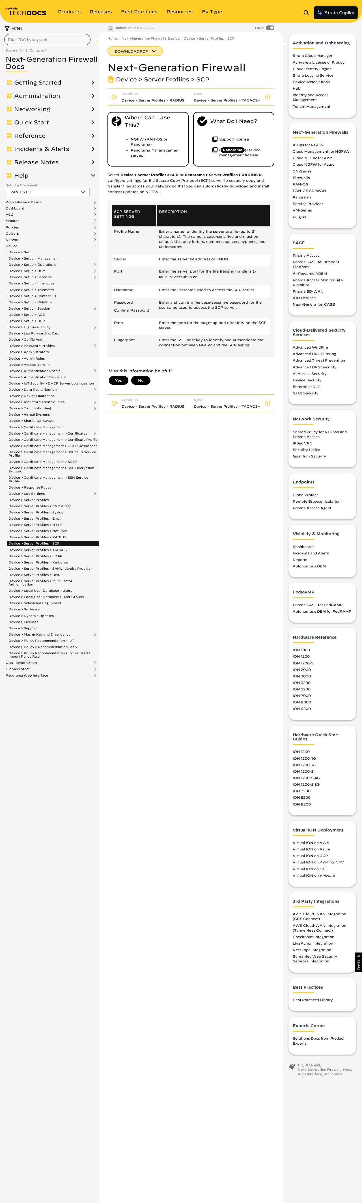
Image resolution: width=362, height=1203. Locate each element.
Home (112, 38)
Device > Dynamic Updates (31, 615)
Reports (300, 559)
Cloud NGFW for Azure (314, 164)
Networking (32, 109)
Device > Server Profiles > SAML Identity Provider (50, 568)
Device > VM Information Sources (36, 402)
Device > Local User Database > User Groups (46, 597)
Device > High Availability (29, 327)
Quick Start (31, 122)
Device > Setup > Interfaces (31, 283)
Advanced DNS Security (315, 367)
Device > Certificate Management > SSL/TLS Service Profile (52, 453)
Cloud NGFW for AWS (313, 158)
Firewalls (301, 178)
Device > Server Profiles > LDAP (35, 556)
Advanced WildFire (310, 347)
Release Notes (36, 162)
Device (11, 246)
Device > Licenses (23, 622)
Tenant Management (311, 106)
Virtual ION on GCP (310, 856)
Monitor (12, 221)
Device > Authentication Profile (34, 371)
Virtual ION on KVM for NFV (318, 862)
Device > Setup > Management (33, 258)
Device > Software (24, 609)
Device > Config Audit (26, 339)
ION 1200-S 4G (306, 778)
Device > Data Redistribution (32, 389)
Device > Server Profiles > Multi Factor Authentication (40, 582)
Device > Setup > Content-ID (32, 296)
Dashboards (303, 546)
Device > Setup (21, 252)
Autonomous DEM (309, 566)
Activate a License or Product (319, 62)
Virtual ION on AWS (311, 843)
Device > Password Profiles (31, 345)
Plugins (299, 217)
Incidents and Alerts (311, 553)
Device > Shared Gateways (30, 420)
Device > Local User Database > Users (40, 590)
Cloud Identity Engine (312, 69)
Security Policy (306, 450)
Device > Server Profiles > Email (34, 518)
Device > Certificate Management (36, 427)
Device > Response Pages (29, 487)
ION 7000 (302, 695)
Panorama (302, 197)
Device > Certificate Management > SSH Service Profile (48, 479)
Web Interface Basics (24, 202)
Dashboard (15, 208)
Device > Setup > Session (29, 308)
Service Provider (308, 204)
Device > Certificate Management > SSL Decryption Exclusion (51, 469)
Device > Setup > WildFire (30, 302)
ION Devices (304, 298)
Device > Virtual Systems (29, 414)
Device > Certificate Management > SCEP (42, 461)
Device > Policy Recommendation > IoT (41, 640)
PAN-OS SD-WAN (309, 191)
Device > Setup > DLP (26, 321)
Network (13, 239)
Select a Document (21, 185)
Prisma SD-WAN (308, 291)
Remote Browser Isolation (317, 501)
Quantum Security (309, 456)
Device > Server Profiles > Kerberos (38, 562)
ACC (9, 214)
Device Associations (311, 82)
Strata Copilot (336, 12)
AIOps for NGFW (308, 145)
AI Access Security (310, 373)
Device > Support (23, 628)
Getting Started (37, 82)
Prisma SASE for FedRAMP (317, 605)
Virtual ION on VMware (314, 875)
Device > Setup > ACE (26, 314)
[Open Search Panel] (308, 12)
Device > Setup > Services (29, 277)
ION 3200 (302, 682)
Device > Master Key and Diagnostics (39, 634)
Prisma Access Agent (312, 508)
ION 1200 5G (304, 765)
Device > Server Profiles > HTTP (35, 524)
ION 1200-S (303, 663)
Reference (30, 136)
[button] (358, 962)
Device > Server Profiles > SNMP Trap (40, 506)
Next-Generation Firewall (143, 38)
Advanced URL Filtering (314, 354)
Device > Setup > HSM (27, 271)
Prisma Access (306, 255)
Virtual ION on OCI (310, 869)
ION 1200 (301, 656)
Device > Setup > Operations (32, 264)
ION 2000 (302, 669)
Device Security (307, 380)
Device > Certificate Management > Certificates (47, 433)
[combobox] (47, 39)
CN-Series (302, 171)
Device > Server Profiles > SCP (34, 543)
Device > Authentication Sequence (37, 377)
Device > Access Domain (28, 364)
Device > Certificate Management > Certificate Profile (53, 439)
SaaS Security (305, 393)
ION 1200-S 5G (306, 784)
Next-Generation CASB (314, 304)
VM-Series (302, 210)
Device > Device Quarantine (31, 396)
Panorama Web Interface (27, 675)
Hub (296, 88)
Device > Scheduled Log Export (34, 603)
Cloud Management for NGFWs (321, 151)
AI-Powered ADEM (310, 273)
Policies (12, 227)
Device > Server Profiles (28, 500)
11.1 (300, 1065)
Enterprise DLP (306, 386)
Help (21, 175)
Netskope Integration (312, 950)
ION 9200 (302, 708)
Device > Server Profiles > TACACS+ (38, 550)
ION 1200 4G (304, 758)
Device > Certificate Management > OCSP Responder (52, 446)
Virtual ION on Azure (311, 849)
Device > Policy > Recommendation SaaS (42, 647)
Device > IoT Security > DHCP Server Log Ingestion (51, 383)
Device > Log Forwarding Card (34, 333)
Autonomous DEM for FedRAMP (322, 611)
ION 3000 (302, 676)
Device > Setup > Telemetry (31, 289)
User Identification (21, 662)
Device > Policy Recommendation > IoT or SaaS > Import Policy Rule (49, 654)
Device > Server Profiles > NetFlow (37, 531)
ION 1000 (301, 650)
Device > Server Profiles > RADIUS (37, 537)
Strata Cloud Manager (312, 55)
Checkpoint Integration (313, 937)
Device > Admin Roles (26, 358)
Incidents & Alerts (41, 149)
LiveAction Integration (313, 943)
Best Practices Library (313, 1000)
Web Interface (310, 1074)
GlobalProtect (18, 669)
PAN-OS (300, 184)
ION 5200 (302, 689)
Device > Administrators (28, 352)
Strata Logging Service (313, 75)
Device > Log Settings (26, 493)
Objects (12, 233)
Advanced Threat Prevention (319, 360)
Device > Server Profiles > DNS (34, 574)
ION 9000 (302, 702)
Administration (37, 96)
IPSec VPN (303, 443)
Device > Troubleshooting (29, 408)
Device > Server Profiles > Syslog (35, 512)
